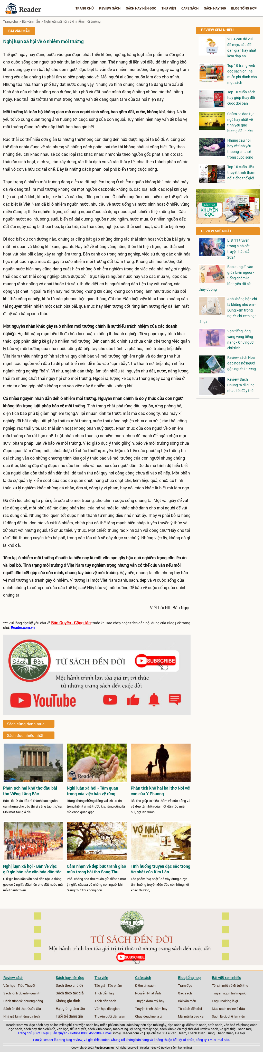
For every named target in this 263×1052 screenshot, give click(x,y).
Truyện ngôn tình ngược (229, 993)
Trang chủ (85, 8)
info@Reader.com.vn (128, 1033)
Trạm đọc (185, 985)
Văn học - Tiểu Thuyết (19, 985)
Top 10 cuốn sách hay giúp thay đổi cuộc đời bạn (241, 97)
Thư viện (169, 8)
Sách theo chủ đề (69, 985)
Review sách (109, 8)
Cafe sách (190, 8)
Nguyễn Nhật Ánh (148, 993)
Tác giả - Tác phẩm (108, 985)
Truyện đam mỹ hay (149, 1001)
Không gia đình (68, 1001)
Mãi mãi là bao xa (190, 1016)
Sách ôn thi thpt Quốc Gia (22, 1008)
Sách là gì (219, 1016)
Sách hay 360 (215, 8)
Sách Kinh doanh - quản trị (22, 993)
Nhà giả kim (12, 1016)
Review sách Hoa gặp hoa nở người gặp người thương (241, 363)
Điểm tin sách (145, 985)
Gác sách (185, 993)
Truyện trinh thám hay (151, 1008)
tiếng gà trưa (30, 1016)
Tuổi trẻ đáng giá (69, 1016)
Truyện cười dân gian (110, 1016)
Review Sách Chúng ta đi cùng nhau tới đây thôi (241, 385)
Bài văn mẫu (31, 21)
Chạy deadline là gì (148, 1016)
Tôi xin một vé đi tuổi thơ (230, 985)
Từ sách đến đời (190, 1008)
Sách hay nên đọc (141, 8)
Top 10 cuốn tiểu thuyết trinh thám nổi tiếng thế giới (241, 172)
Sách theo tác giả (70, 993)
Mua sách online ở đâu (228, 1008)
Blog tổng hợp (244, 8)
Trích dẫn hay (104, 993)
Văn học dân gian (107, 1008)
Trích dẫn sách (105, 1001)
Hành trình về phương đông (23, 1001)
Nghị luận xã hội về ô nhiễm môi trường (72, 21)
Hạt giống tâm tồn (70, 1008)
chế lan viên (236, 1016)
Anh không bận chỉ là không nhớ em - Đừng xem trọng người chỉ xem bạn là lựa (228, 310)
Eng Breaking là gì (225, 1001)
